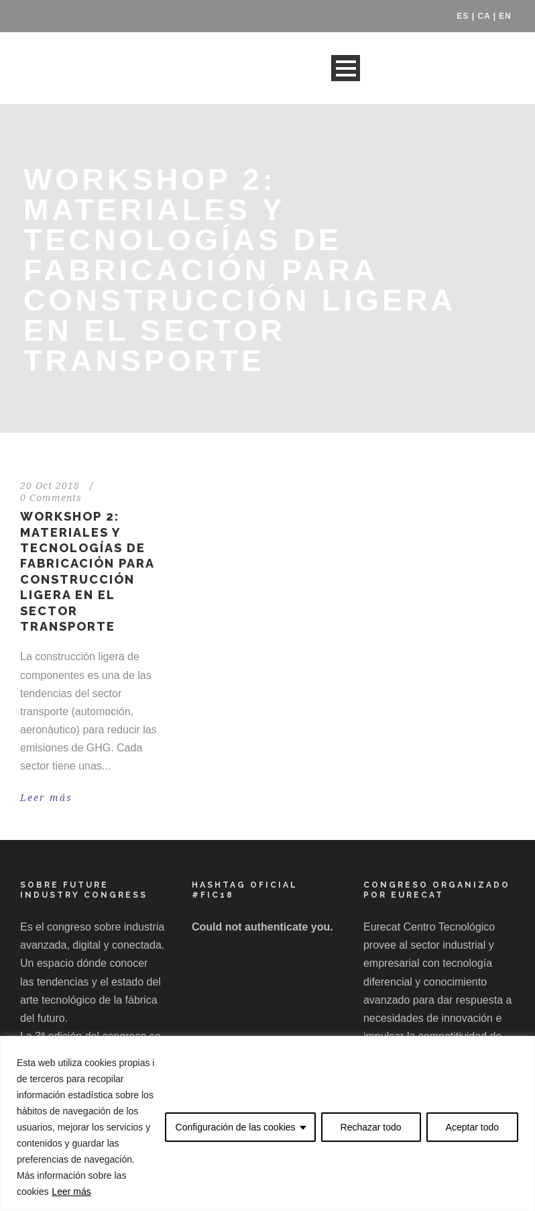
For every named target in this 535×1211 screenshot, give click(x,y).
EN (505, 16)
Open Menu (345, 68)
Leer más (71, 1191)
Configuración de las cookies (236, 1127)
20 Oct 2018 (50, 485)
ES (463, 16)
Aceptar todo (472, 1127)
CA (483, 16)
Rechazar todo (371, 1127)
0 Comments (51, 497)
